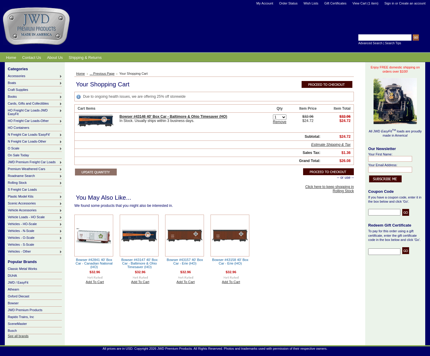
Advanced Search (370, 43)
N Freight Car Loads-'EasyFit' (35, 135)
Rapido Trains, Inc (21, 317)
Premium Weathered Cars (35, 169)
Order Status (288, 3)
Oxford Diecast (18, 296)
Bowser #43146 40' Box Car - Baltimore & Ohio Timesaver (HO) (173, 116)
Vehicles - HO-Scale (35, 224)
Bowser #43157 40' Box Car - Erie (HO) (185, 261)
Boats (35, 83)
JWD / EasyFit (18, 282)
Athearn (13, 289)
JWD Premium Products (25, 310)
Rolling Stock (35, 183)
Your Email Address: (382, 165)
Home (80, 73)
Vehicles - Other (35, 252)
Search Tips (393, 43)
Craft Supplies (18, 89)
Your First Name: (380, 154)
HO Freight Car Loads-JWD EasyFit (35, 112)
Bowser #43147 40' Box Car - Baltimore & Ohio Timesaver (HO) (139, 263)
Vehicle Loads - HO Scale (35, 217)
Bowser (13, 303)
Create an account (412, 3)
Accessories (35, 76)
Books (35, 97)
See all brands (18, 336)
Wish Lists (310, 3)
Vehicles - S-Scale (21, 244)
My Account (265, 3)
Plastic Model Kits (35, 197)
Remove (279, 122)
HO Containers (18, 127)
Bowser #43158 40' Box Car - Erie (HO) (230, 261)
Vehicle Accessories (35, 210)
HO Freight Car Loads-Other (35, 121)
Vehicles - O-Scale (35, 238)
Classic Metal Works (22, 269)
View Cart (365, 3)
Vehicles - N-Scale (35, 231)
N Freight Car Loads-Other (35, 142)
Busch (12, 330)
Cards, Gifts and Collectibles (35, 104)
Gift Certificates (335, 3)
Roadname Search (35, 176)
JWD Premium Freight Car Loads (35, 162)
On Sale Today (18, 155)
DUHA (12, 275)
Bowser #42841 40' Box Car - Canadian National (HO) (94, 263)
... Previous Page (102, 73)
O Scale (35, 148)
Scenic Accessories (35, 203)
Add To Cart (95, 282)
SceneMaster (17, 324)
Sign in (389, 3)
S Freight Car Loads (22, 189)
